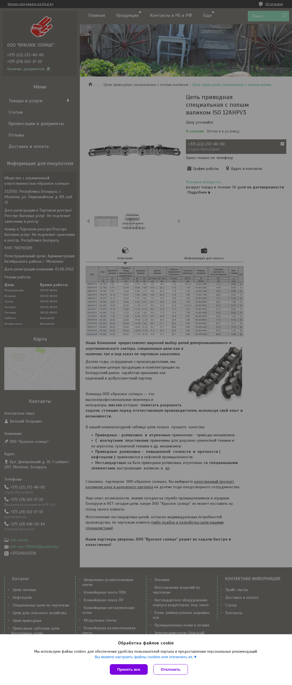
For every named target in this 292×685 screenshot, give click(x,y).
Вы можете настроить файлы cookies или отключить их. (144, 657)
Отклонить (171, 669)
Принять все (128, 669)
